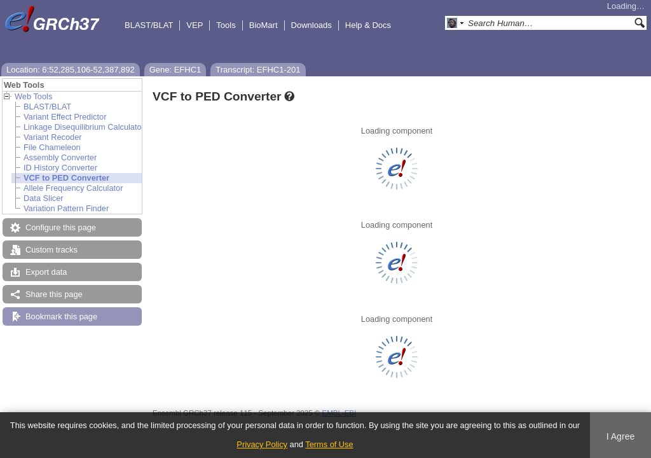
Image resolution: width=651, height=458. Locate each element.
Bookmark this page (61, 316)
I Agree (620, 436)
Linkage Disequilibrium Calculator (84, 127)
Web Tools (33, 96)
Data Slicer (44, 198)
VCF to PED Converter (66, 178)
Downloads (311, 25)
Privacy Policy (261, 444)
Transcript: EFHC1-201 (258, 69)
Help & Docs (368, 25)
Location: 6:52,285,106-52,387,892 (70, 69)
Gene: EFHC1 (175, 69)
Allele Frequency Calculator (73, 188)
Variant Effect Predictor (65, 116)
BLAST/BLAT (149, 25)
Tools (225, 25)
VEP (194, 25)
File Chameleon (52, 147)
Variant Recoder (53, 137)
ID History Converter (60, 167)
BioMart (263, 25)
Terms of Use (329, 444)
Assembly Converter (60, 157)
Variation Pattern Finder (66, 208)
